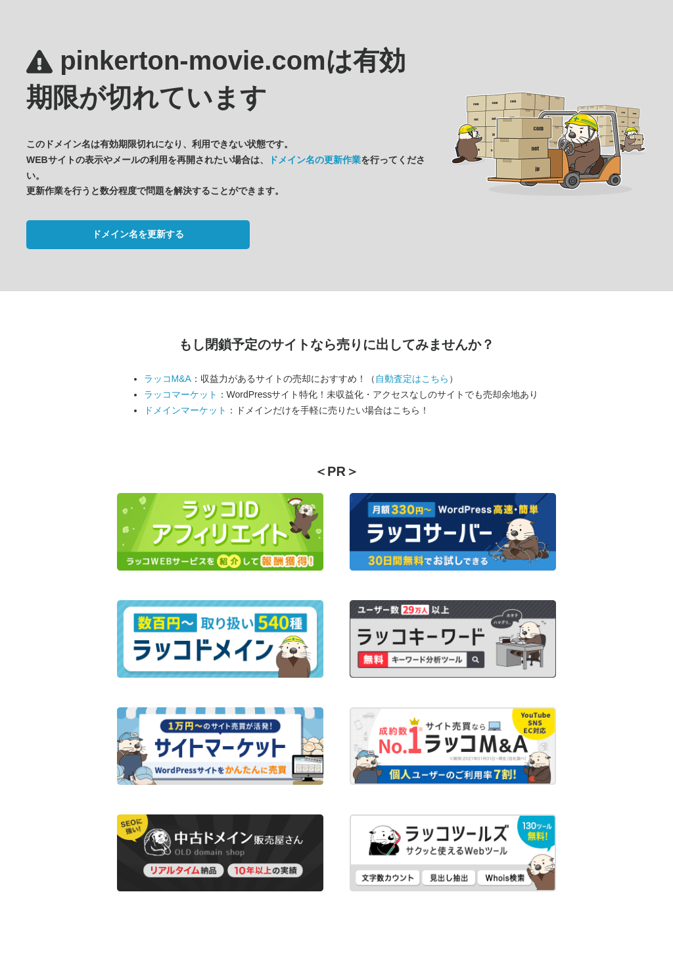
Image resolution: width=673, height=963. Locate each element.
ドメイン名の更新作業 (315, 159)
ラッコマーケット (181, 394)
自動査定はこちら (412, 378)
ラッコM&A (167, 378)
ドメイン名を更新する (138, 234)
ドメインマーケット (185, 410)
